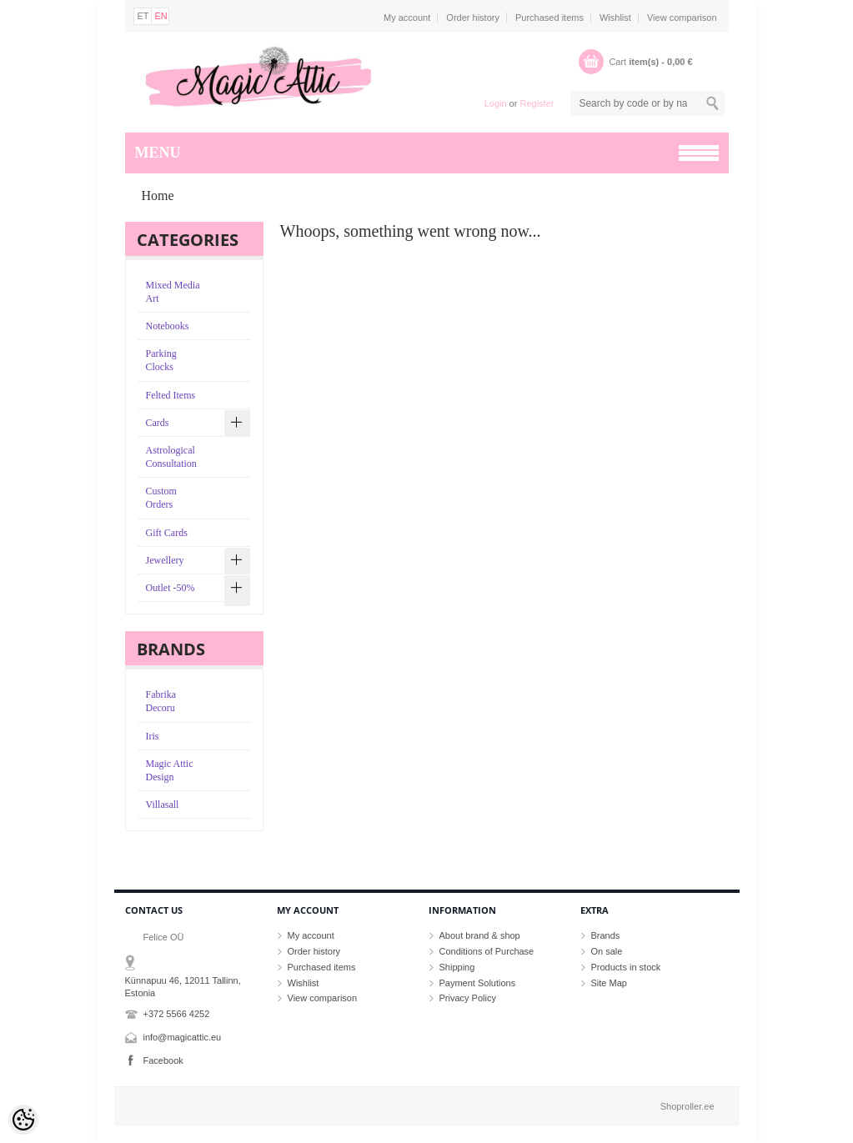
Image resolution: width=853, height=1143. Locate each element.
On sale (607, 951)
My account (407, 18)
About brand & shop (479, 935)
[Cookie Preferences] (23, 1120)
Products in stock (626, 967)
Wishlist (615, 18)
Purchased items (549, 18)
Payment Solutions (477, 983)
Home (158, 195)
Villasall (162, 804)
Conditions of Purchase (486, 951)
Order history (472, 18)
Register (536, 103)
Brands (605, 935)
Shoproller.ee (687, 1106)
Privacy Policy (467, 998)
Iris (152, 736)
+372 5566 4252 (176, 1014)
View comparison (682, 18)
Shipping (457, 967)
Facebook (163, 1060)
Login (495, 103)
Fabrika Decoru (161, 701)
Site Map (609, 983)
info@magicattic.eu (182, 1037)
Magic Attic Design (169, 770)
